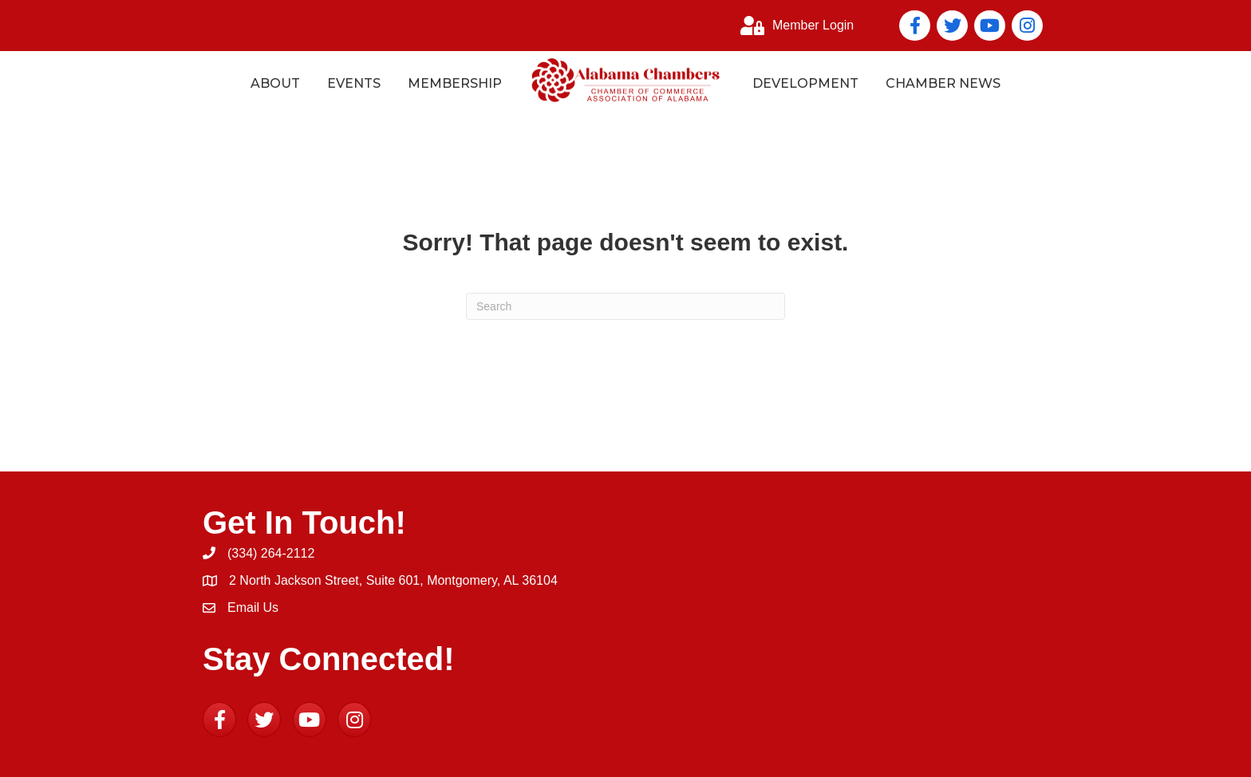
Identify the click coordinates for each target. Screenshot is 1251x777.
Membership (455, 83)
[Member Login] (793, 25)
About (275, 83)
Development (805, 83)
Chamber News (943, 83)
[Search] (625, 306)
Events (354, 83)
